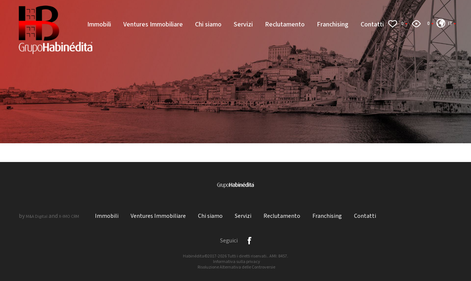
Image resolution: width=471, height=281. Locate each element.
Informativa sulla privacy (236, 261)
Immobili (99, 24)
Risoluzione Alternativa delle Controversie (236, 267)
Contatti (372, 24)
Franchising (332, 24)
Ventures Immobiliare (153, 24)
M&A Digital (36, 216)
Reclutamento (285, 24)
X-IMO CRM (69, 216)
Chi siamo (208, 24)
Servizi (243, 24)
